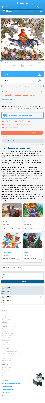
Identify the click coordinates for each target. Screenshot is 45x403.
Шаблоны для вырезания (11, 383)
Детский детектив (7, 333)
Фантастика (5, 331)
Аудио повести (6, 360)
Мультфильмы (7, 386)
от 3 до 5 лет (6, 315)
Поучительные (6, 374)
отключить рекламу (40, 17)
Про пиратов (6, 376)
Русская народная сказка (8, 99)
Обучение (5, 342)
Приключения (6, 335)
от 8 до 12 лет (6, 320)
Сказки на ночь (7, 371)
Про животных (6, 367)
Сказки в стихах (7, 338)
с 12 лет (4, 322)
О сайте (4, 396)
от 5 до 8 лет (6, 317)
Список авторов (7, 389)
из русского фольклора (29, 106)
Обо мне (41, 7)
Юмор (3, 329)
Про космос (5, 369)
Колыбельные (6, 344)
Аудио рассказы (7, 358)
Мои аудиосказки (8, 7)
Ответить (2, 293)
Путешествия (6, 340)
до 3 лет (4, 313)
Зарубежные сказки (8, 356)
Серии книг (6, 393)
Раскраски (5, 380)
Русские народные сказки (10, 351)
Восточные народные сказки (11, 353)
